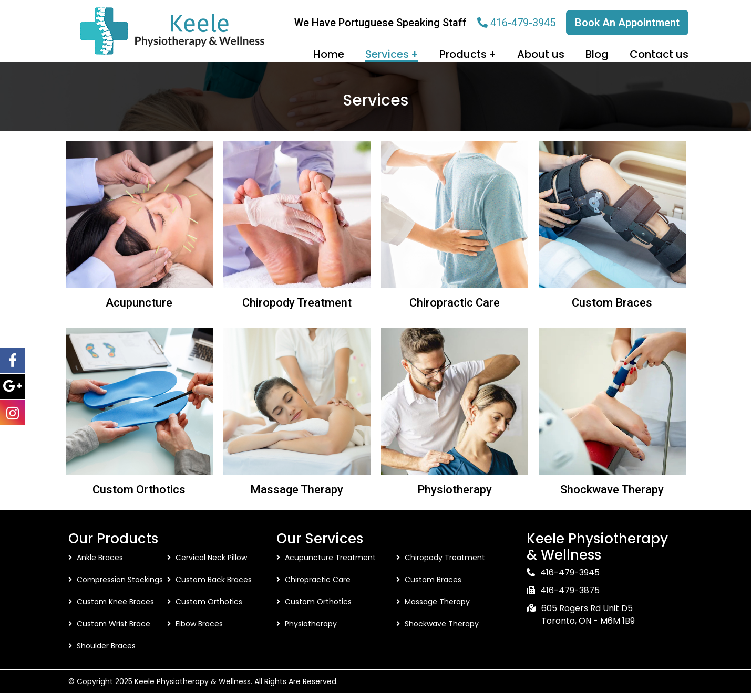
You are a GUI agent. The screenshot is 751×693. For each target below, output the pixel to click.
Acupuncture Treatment (330, 557)
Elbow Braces (199, 623)
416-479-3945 (522, 22)
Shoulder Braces (106, 645)
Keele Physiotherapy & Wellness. (193, 681)
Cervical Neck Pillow (211, 557)
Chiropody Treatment (297, 302)
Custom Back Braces (214, 579)
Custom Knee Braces (115, 601)
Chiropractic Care (454, 302)
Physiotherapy (454, 489)
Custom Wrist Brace (113, 623)
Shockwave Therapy (612, 489)
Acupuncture (139, 302)
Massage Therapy (296, 489)
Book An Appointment (627, 22)
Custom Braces (612, 302)
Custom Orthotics (139, 489)
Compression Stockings (120, 579)
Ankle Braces (100, 557)
